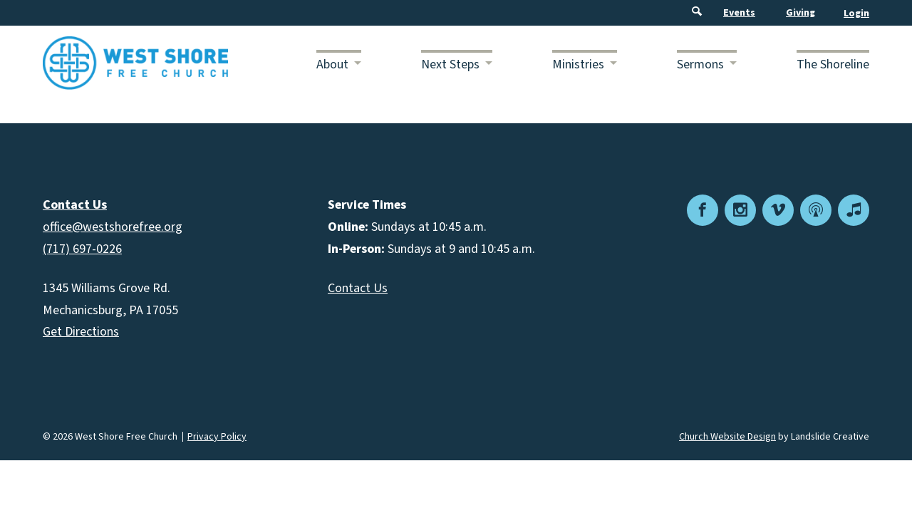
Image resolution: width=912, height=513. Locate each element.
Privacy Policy (217, 437)
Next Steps (450, 64)
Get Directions (81, 332)
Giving (800, 13)
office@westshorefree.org (112, 227)
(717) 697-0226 (82, 249)
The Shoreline (833, 64)
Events (739, 13)
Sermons (700, 64)
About (332, 64)
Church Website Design (727, 437)
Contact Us (358, 288)
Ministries (578, 64)
